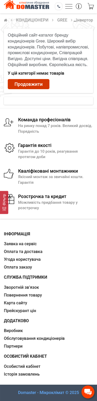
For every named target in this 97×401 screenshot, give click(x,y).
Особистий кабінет (22, 366)
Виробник (13, 330)
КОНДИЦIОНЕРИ (32, 20)
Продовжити (28, 84)
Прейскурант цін (20, 310)
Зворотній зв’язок (21, 287)
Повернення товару (23, 295)
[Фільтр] (4, 202)
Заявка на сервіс (20, 243)
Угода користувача (22, 259)
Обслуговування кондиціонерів (34, 338)
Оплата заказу (18, 267)
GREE (62, 20)
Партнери (13, 346)
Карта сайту (15, 302)
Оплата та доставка (23, 251)
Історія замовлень (22, 374)
